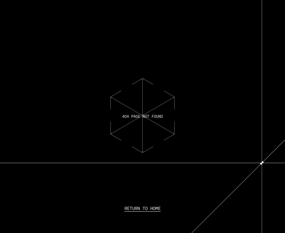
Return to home (142, 208)
